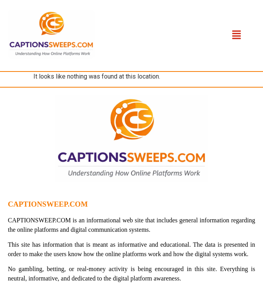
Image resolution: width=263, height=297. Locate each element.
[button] (237, 35)
